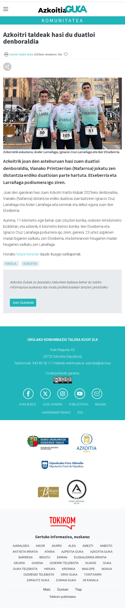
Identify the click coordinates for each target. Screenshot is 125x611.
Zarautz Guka (38, 580)
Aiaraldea (21, 545)
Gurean (62, 589)
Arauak (100, 404)
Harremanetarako (56, 412)
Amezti (87, 545)
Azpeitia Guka (72, 551)
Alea (72, 545)
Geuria (19, 563)
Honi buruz (27, 404)
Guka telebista (25, 569)
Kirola (10, 263)
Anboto (106, 545)
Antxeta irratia (25, 551)
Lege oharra (52, 404)
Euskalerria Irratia (90, 557)
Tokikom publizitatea (62, 596)
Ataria (50, 551)
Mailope (88, 569)
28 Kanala (90, 580)
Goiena (37, 563)
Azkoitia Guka (101, 551)
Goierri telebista (64, 563)
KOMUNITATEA (63, 20)
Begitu (44, 557)
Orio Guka (69, 574)
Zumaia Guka (66, 580)
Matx (46, 589)
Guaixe (90, 563)
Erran (62, 557)
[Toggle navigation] (5, 9)
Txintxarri (93, 574)
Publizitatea (78, 404)
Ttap (78, 589)
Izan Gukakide (23, 303)
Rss (80, 412)
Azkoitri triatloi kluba (21, 54)
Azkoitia (30, 263)
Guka (107, 563)
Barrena (25, 557)
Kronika (68, 569)
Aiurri (57, 545)
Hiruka (49, 569)
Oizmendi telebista (38, 574)
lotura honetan (27, 254)
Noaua (107, 569)
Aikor (40, 545)
